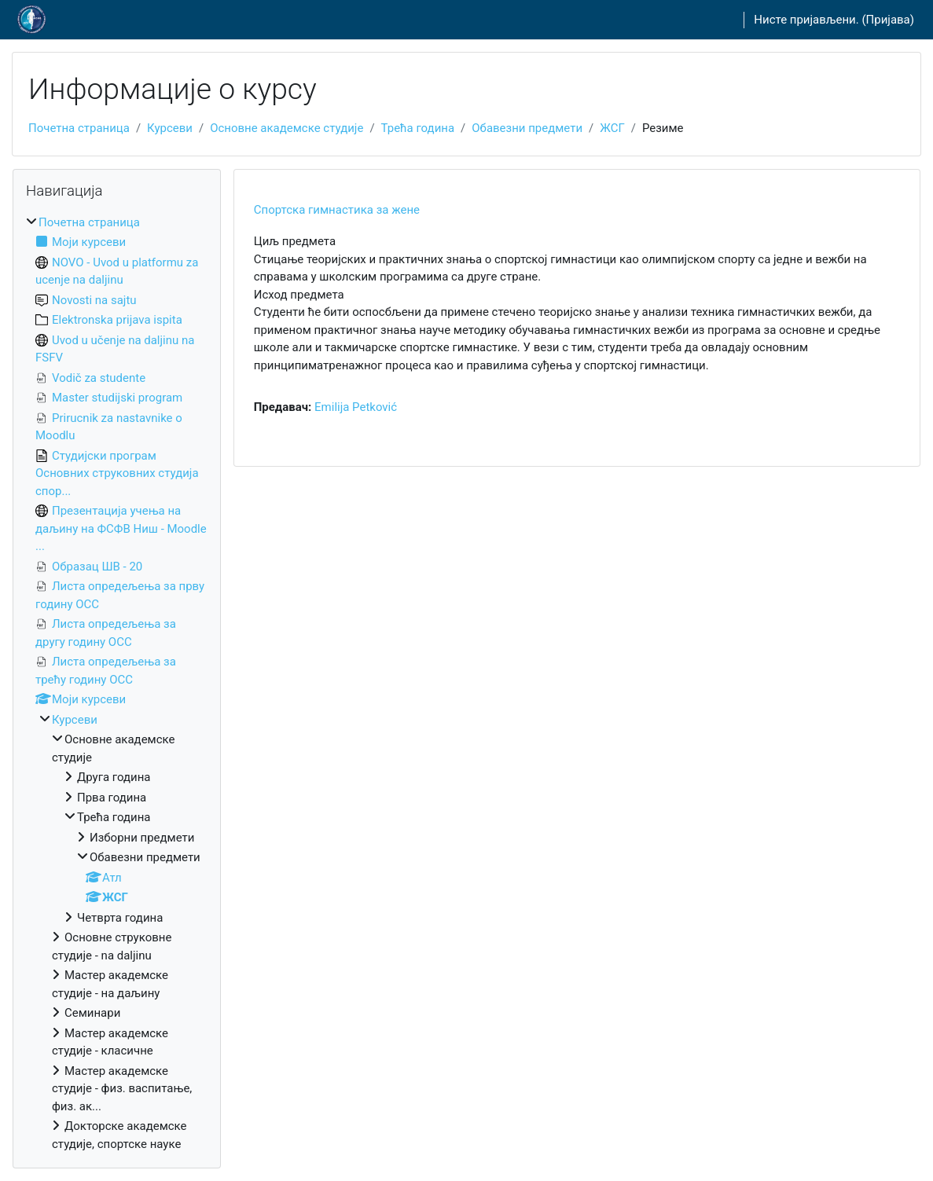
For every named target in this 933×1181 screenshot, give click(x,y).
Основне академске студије (286, 128)
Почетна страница (79, 128)
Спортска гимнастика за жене (337, 210)
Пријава (888, 20)
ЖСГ (612, 128)
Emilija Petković (355, 407)
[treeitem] (117, 683)
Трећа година (418, 128)
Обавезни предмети (527, 128)
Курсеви (170, 128)
